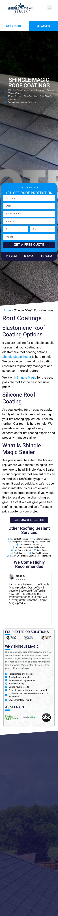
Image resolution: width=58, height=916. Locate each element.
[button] (49, 7)
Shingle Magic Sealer (16, 357)
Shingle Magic (26, 377)
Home (6, 310)
